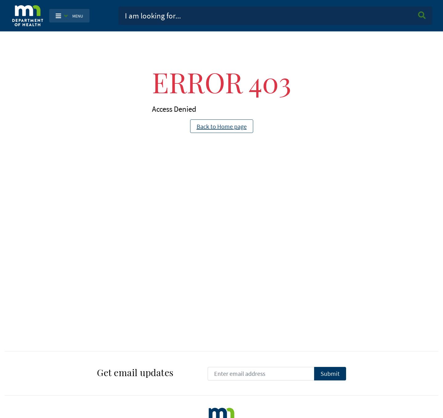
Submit (333, 373)
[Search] (265, 15)
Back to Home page (222, 126)
